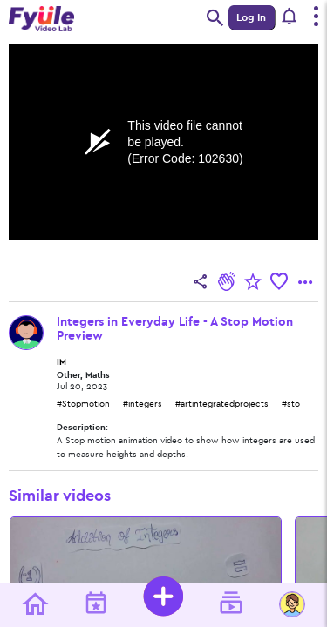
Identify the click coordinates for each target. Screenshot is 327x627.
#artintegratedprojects (222, 404)
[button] (290, 17)
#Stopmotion (83, 404)
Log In (251, 17)
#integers (142, 404)
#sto (291, 404)
